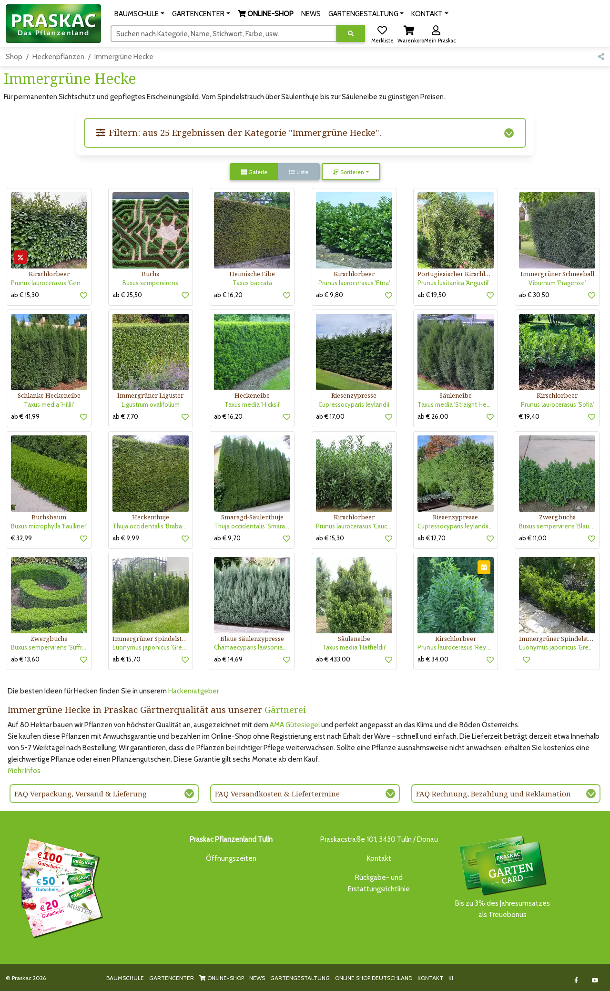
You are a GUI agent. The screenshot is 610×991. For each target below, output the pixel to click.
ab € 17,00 (330, 416)
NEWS (257, 977)
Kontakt (379, 858)
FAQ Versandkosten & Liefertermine (277, 793)
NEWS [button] (311, 14)
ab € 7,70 (125, 416)
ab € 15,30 (25, 295)
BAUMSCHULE (125, 977)
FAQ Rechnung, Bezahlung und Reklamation (493, 793)
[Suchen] (224, 33)
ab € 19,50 (431, 295)
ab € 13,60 (25, 659)
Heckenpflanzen (58, 56)
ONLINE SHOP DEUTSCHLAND (373, 977)
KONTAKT (430, 977)
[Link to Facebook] (576, 980)
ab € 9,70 (227, 538)
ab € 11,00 (533, 538)
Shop (14, 56)
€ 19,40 (529, 416)
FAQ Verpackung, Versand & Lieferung (80, 793)
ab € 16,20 (228, 295)
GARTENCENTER (171, 977)
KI (450, 977)
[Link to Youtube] (595, 980)
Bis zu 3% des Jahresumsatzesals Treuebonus (502, 876)
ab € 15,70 (126, 659)
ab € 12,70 (431, 538)
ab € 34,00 (432, 659)
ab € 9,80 (329, 295)
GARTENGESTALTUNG (300, 977)
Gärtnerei (285, 709)
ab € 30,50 (534, 295)
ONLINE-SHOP (221, 977)
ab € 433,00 (333, 659)
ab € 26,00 (432, 416)
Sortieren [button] (348, 171)
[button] (139, 13)
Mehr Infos (24, 770)
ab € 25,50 (127, 295)
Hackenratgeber (193, 691)
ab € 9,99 (125, 538)
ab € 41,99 (25, 416)
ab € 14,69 (228, 659)
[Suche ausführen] (350, 33)
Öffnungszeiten (231, 858)
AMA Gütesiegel (295, 725)
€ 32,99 (21, 538)
